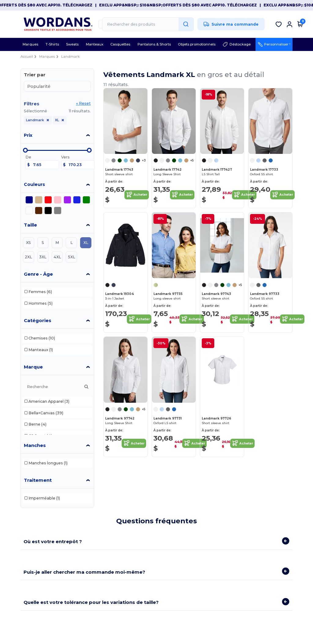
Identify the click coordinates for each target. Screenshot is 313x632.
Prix (28, 135)
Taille (30, 225)
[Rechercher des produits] (148, 24)
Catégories (37, 320)
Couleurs (34, 184)
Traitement (38, 480)
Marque (33, 367)
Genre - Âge (38, 274)
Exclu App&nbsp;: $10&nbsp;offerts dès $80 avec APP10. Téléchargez (186, 5)
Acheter (136, 195)
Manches (35, 445)
